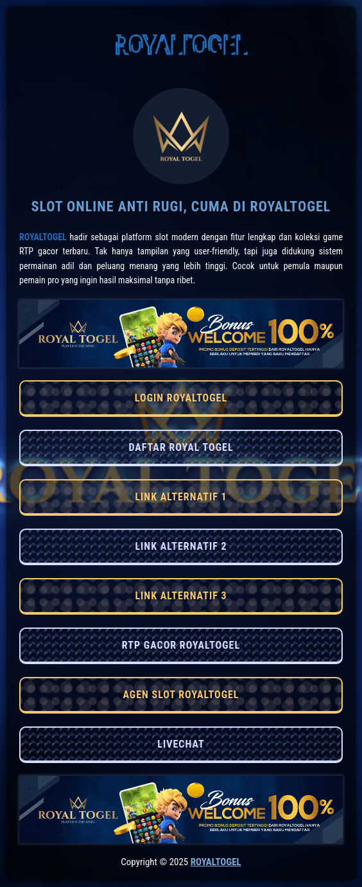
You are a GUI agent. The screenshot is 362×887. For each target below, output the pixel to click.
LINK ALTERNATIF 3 (181, 596)
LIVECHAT (180, 744)
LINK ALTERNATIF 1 (181, 497)
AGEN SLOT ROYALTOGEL (181, 695)
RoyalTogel (43, 237)
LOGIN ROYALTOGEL (181, 398)
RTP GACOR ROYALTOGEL (181, 645)
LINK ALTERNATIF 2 (181, 546)
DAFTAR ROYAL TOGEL (180, 447)
